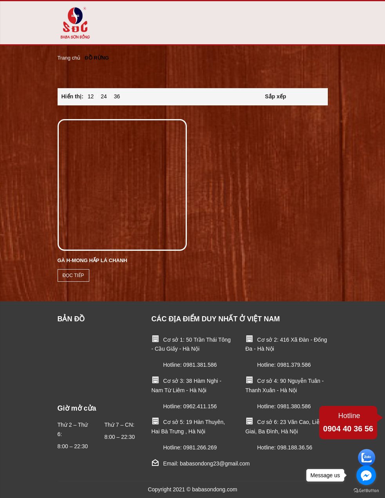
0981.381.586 (200, 365)
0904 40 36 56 (348, 421)
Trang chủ (69, 58)
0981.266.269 (200, 447)
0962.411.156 (200, 406)
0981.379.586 (294, 365)
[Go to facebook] (366, 475)
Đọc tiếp (73, 275)
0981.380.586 (294, 406)
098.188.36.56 (295, 447)
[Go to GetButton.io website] (366, 490)
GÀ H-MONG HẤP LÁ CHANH (92, 260)
